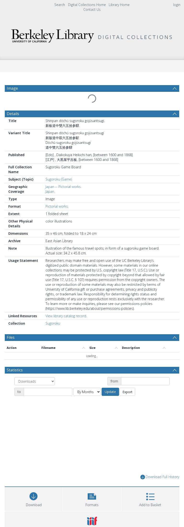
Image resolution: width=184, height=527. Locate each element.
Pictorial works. (57, 206)
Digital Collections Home (87, 4)
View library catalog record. (66, 316)
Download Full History (159, 477)
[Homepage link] (92, 34)
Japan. (50, 191)
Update (110, 391)
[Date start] (145, 381)
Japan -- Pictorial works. (63, 186)
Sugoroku (53, 323)
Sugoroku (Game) (59, 179)
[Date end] (48, 392)
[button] (92, 498)
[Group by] (34, 381)
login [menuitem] (176, 4)
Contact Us (92, 9)
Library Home (119, 4)
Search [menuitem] (59, 4)
